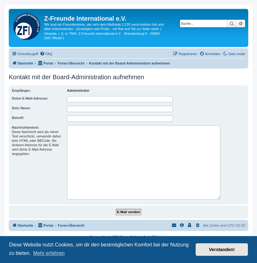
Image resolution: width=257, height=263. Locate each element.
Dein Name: (21, 108)
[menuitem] (46, 54)
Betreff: (18, 118)
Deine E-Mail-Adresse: (30, 98)
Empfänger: (21, 90)
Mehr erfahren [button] (49, 253)
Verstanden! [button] (222, 249)
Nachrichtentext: (25, 127)
